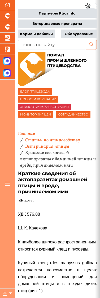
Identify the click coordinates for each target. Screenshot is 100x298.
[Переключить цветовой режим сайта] (91, 6)
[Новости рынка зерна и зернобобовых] (7, 49)
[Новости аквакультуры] (7, 38)
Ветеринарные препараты (57, 24)
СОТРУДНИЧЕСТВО (73, 114)
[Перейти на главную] (7, 5)
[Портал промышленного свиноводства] (7, 15)
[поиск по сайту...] (52, 45)
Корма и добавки (36, 34)
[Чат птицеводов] (7, 73)
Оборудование (79, 34)
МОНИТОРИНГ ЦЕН (35, 114)
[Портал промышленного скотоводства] (7, 26)
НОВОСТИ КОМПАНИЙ (38, 99)
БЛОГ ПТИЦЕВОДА (35, 91)
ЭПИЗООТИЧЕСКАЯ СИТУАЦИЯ (44, 107)
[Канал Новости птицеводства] (7, 61)
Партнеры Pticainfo (57, 13)
